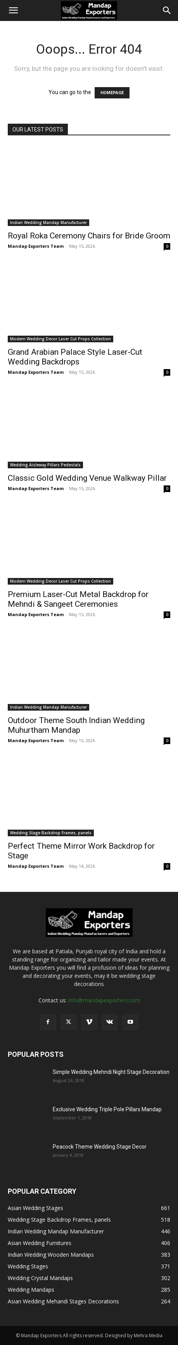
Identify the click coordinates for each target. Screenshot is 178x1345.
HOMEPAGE (112, 92)
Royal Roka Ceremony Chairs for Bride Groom (89, 235)
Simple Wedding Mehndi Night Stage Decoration (111, 1072)
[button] (13, 10)
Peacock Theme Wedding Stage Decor (100, 1147)
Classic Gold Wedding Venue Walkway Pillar (87, 478)
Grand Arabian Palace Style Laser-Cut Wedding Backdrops (75, 356)
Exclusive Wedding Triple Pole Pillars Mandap (107, 1109)
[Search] (167, 10)
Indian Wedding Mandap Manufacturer (48, 222)
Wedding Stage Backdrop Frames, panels (51, 832)
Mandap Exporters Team (36, 246)
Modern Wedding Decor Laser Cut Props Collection (60, 339)
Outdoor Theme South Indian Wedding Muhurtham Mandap (76, 725)
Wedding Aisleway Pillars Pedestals (45, 465)
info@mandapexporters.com (104, 1000)
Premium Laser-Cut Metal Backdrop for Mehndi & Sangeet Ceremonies (78, 599)
